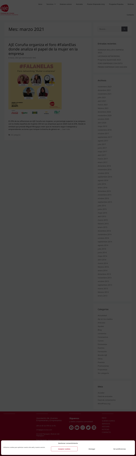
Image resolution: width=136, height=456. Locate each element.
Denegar (92, 449)
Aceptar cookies (64, 449)
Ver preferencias (119, 449)
